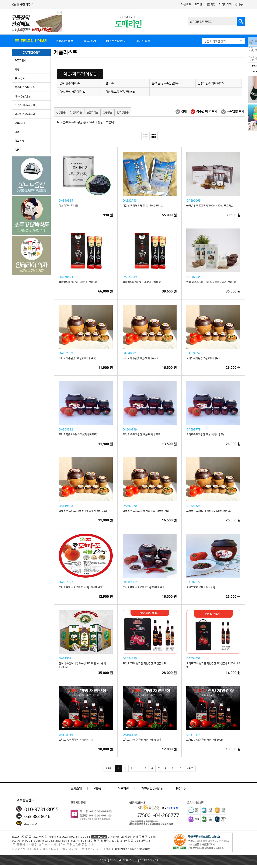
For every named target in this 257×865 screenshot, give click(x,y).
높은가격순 (92, 112)
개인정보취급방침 (152, 788)
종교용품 (19, 140)
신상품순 (61, 112)
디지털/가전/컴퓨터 (25, 114)
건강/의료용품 (64, 41)
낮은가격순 (76, 112)
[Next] (190, 768)
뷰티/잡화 (20, 78)
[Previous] (109, 768)
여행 (17, 132)
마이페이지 (225, 4)
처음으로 (186, 4)
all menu (31, 41)
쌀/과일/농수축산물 (165, 83)
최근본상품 (143, 41)
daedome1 (31, 824)
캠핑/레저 (90, 41)
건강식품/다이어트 (211, 83)
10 (179, 768)
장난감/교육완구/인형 (120, 91)
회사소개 (76, 788)
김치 (109, 83)
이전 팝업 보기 (56, 12)
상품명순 (107, 112)
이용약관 (123, 788)
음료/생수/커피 (69, 83)
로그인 (198, 4)
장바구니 (240, 4)
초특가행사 (20, 60)
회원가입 (210, 4)
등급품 (18, 149)
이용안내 (99, 788)
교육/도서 (20, 123)
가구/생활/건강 (23, 96)
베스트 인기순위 (116, 41)
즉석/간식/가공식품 (72, 91)
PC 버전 (181, 788)
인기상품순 (123, 112)
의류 (17, 69)
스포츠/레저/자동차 (25, 105)
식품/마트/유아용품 (25, 87)
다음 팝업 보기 (60, 12)
